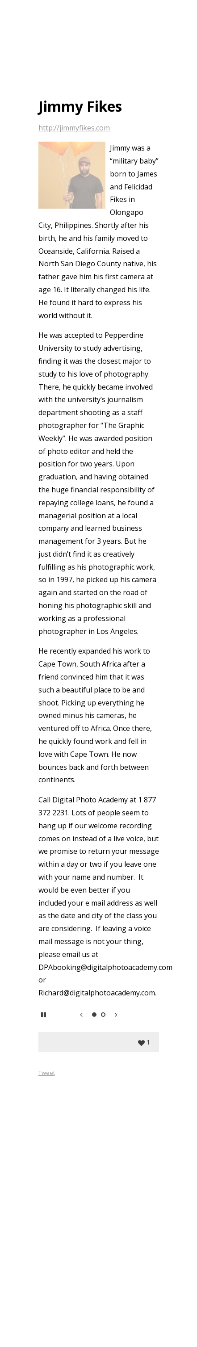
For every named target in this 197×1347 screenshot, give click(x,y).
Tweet (46, 1073)
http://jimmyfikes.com (74, 128)
